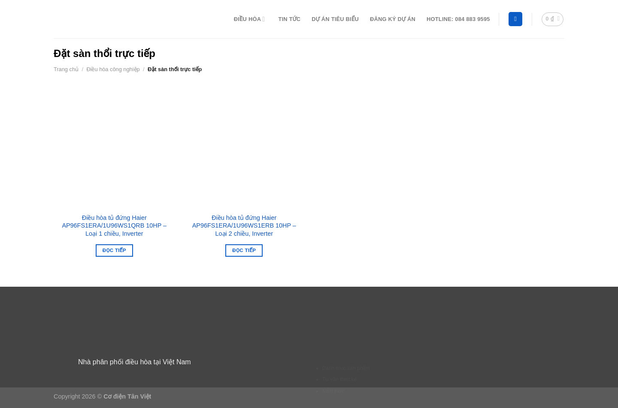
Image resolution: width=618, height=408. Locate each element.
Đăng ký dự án (392, 19)
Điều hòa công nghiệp (112, 69)
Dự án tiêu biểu (335, 19)
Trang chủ (66, 69)
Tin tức (289, 19)
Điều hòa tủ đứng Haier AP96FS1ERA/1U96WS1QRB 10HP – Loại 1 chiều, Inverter (114, 225)
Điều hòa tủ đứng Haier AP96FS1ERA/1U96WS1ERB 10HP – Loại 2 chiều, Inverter (244, 225)
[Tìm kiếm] (515, 19)
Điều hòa (242, 19)
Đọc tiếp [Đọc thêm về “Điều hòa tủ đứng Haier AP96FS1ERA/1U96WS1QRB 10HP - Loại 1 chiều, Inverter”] (114, 250)
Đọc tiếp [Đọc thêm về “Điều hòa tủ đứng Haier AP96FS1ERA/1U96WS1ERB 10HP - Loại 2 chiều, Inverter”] (244, 250)
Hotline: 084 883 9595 (458, 19)
